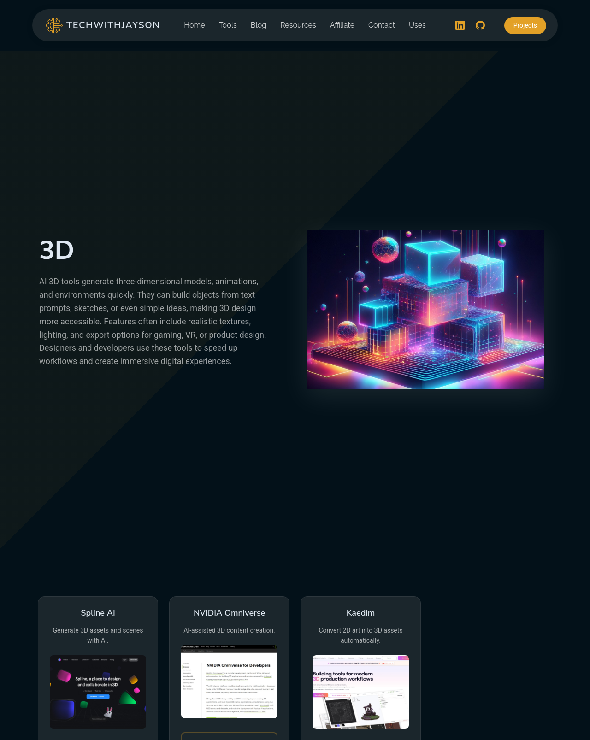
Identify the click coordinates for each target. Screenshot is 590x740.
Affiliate (342, 25)
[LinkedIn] (460, 25)
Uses (417, 25)
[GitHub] (480, 25)
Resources (298, 25)
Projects (525, 25)
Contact (381, 25)
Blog (258, 25)
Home (194, 25)
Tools (228, 25)
